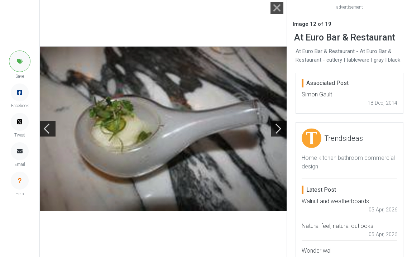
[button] (19, 61)
